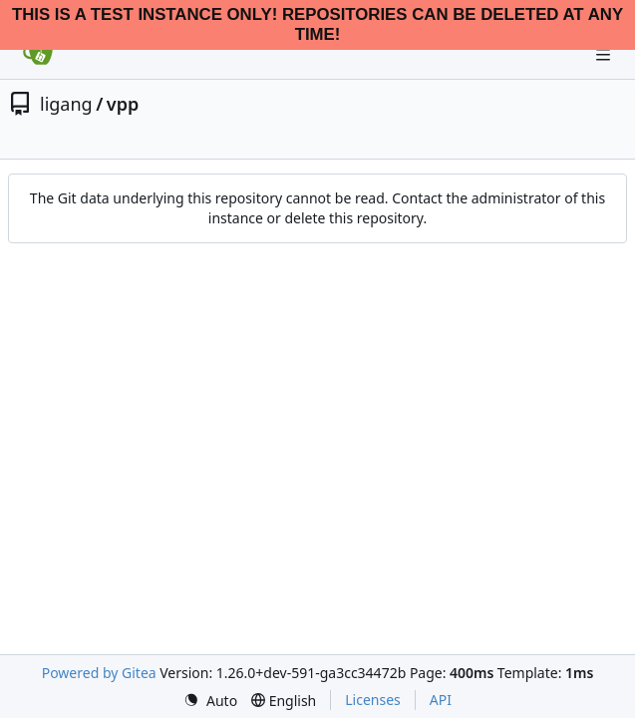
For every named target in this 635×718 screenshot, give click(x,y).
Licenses (373, 699)
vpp (123, 104)
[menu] (210, 700)
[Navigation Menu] (605, 54)
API (441, 699)
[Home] (38, 55)
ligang (66, 104)
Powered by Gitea (99, 672)
